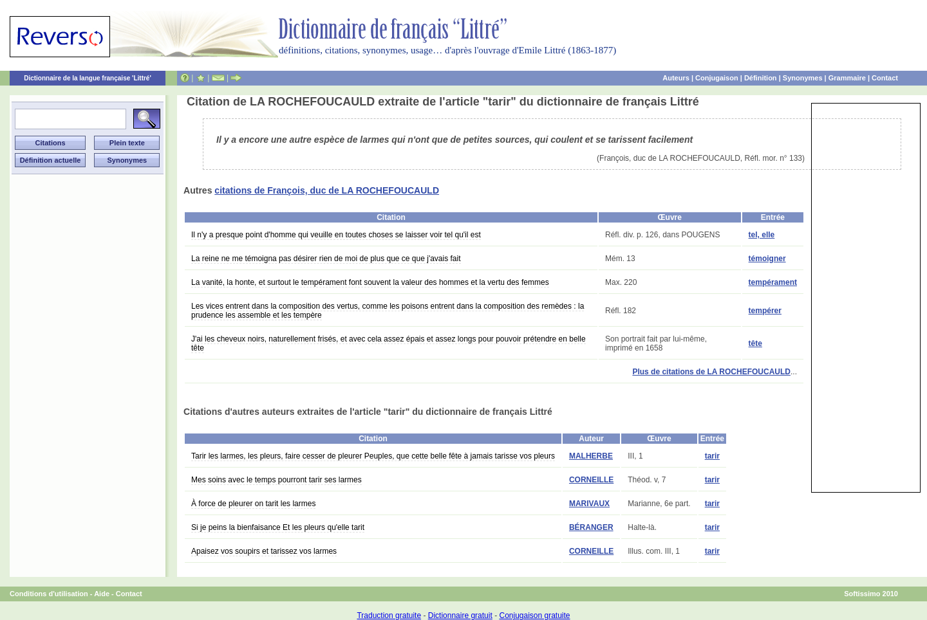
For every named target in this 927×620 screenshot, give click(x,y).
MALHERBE (591, 455)
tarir (712, 455)
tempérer (765, 310)
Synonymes (803, 78)
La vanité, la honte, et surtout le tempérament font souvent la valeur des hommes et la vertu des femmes (370, 282)
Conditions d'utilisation (49, 593)
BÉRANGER (591, 527)
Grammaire (847, 78)
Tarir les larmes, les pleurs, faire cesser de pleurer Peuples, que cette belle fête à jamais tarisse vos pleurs (373, 455)
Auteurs (675, 78)
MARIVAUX (589, 503)
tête (755, 343)
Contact (885, 78)
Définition (760, 78)
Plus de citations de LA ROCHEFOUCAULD (711, 371)
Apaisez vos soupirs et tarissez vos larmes (264, 551)
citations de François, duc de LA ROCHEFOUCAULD (326, 190)
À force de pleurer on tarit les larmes (253, 503)
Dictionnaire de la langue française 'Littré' (87, 78)
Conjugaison (716, 78)
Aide (101, 593)
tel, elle (762, 234)
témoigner (767, 258)
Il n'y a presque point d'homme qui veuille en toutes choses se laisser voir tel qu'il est (336, 234)
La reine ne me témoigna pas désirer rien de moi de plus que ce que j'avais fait (326, 258)
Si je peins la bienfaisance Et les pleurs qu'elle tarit (277, 527)
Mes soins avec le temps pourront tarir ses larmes (276, 479)
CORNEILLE (591, 479)
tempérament (773, 282)
